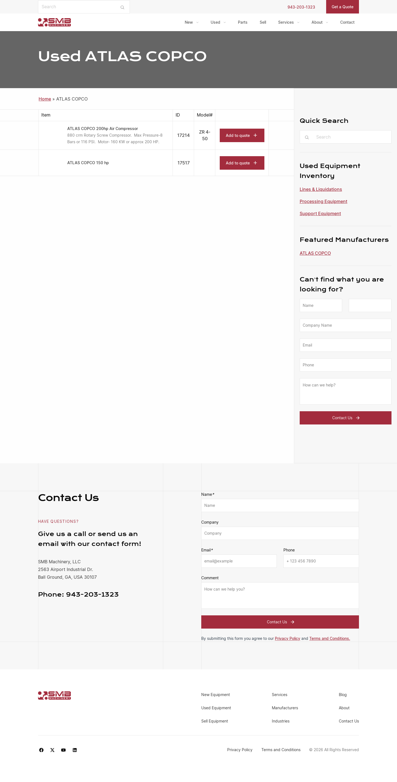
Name (207, 494)
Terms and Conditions (281, 749)
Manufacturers (285, 707)
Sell (263, 22)
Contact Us (346, 418)
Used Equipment (216, 707)
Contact (347, 22)
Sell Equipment (214, 721)
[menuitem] (191, 22)
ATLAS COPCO (315, 253)
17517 (184, 163)
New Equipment (215, 694)
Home (45, 99)
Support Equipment (320, 213)
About (317, 22)
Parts (243, 22)
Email (207, 550)
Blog (343, 694)
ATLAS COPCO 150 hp (88, 162)
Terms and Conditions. (329, 638)
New (189, 22)
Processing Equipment (323, 201)
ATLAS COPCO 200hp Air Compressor (102, 128)
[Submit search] (123, 7)
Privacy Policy (287, 638)
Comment (210, 577)
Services (286, 22)
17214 (183, 135)
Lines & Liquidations (321, 189)
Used (215, 22)
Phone (289, 550)
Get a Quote (342, 6)
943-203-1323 (301, 7)
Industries (280, 721)
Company (210, 522)
